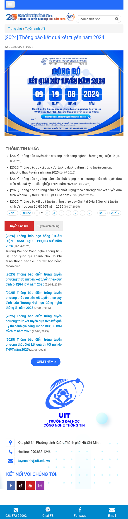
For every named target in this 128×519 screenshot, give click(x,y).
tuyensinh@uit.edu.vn (34, 461)
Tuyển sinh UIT (35, 28)
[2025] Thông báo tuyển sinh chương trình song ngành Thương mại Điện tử (62, 156)
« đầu (12, 213)
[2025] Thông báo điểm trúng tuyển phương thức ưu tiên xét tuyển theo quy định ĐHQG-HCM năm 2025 (34, 279)
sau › (102, 213)
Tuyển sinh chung (48, 226)
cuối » (115, 213)
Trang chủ (15, 28)
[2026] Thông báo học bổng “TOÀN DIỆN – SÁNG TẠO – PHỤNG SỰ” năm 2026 (34, 241)
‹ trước (26, 213)
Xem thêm (45, 362)
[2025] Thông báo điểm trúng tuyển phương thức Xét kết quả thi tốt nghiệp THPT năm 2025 (34, 344)
